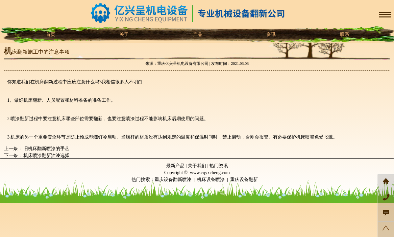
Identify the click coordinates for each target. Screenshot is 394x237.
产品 (197, 34)
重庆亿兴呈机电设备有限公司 (183, 63)
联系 (344, 34)
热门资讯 (218, 165)
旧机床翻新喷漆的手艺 (46, 148)
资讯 (270, 34)
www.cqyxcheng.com (210, 172)
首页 (50, 34)
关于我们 (197, 165)
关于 (123, 34)
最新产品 (175, 165)
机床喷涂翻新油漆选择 (46, 155)
